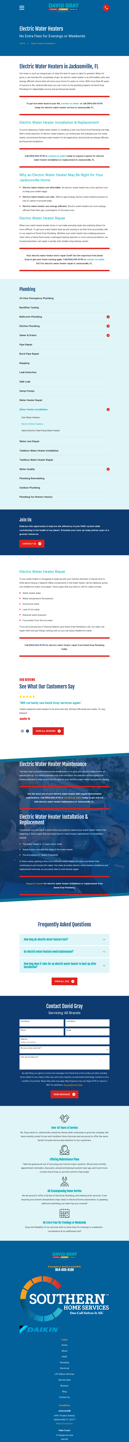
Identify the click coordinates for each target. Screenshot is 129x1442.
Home (64, 1345)
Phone (23, 1030)
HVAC (64, 1356)
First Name (25, 1021)
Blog (64, 1391)
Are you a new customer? (31, 1048)
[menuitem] (64, 298)
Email (69, 1030)
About (64, 1351)
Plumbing (64, 1362)
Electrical (64, 1368)
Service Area (64, 1380)
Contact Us (31, 543)
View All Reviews (48, 731)
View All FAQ (64, 981)
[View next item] (27, 731)
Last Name (71, 1021)
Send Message (64, 1094)
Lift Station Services (64, 1374)
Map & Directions (64, 1423)
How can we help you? (30, 1057)
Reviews (64, 1385)
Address (24, 1039)
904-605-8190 (64, 1270)
